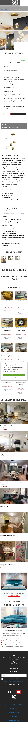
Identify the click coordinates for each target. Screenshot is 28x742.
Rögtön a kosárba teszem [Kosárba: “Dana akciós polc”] (7, 409)
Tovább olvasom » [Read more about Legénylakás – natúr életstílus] (3, 477)
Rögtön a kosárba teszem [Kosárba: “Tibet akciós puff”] (7, 357)
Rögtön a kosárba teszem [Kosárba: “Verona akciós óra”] (21, 357)
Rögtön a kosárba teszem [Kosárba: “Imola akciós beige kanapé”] (7, 383)
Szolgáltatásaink (14, 728)
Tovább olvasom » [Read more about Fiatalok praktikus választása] (3, 529)
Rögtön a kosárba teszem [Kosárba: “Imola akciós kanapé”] (7, 331)
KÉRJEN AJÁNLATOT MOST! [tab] (10, 147)
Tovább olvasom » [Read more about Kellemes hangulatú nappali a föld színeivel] (3, 558)
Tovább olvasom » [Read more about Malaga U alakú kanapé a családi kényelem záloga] (3, 448)
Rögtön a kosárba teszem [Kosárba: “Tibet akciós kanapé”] (21, 384)
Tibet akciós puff (7, 350)
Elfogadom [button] (14, 374)
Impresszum (14, 736)
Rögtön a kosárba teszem (18, 133)
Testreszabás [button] (14, 378)
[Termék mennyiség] (4, 133)
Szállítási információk (14, 732)
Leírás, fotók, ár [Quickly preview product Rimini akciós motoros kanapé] (21, 399)
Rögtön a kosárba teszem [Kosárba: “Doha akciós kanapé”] (21, 332)
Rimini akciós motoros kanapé (21, 403)
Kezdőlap (2, 9)
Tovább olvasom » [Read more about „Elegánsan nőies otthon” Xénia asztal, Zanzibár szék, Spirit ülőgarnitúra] (3, 506)
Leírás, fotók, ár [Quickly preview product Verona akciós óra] (21, 347)
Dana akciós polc (7, 402)
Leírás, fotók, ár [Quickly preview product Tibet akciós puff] (7, 347)
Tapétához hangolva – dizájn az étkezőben (7, 583)
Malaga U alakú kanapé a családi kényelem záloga (9, 445)
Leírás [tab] (4, 144)
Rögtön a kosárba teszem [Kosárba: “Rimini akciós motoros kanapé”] (21, 412)
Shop (6, 9)
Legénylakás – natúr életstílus (5, 473)
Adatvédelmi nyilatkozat (14, 720)
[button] (1, 3)
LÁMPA (10, 9)
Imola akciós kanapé (7, 323)
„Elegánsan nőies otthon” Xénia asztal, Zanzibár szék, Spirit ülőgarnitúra (12, 502)
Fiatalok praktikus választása (5, 526)
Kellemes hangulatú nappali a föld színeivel (8, 554)
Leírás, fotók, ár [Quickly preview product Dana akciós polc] (7, 399)
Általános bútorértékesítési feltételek (14, 724)
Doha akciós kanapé (21, 323)
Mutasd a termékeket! (14, 614)
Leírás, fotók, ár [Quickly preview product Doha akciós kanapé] (21, 320)
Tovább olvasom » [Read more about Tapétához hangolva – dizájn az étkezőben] (3, 587)
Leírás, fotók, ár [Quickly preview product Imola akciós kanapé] (7, 320)
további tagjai (19, 232)
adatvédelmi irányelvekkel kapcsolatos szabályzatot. (12, 700)
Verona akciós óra (21, 350)
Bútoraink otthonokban (14, 419)
